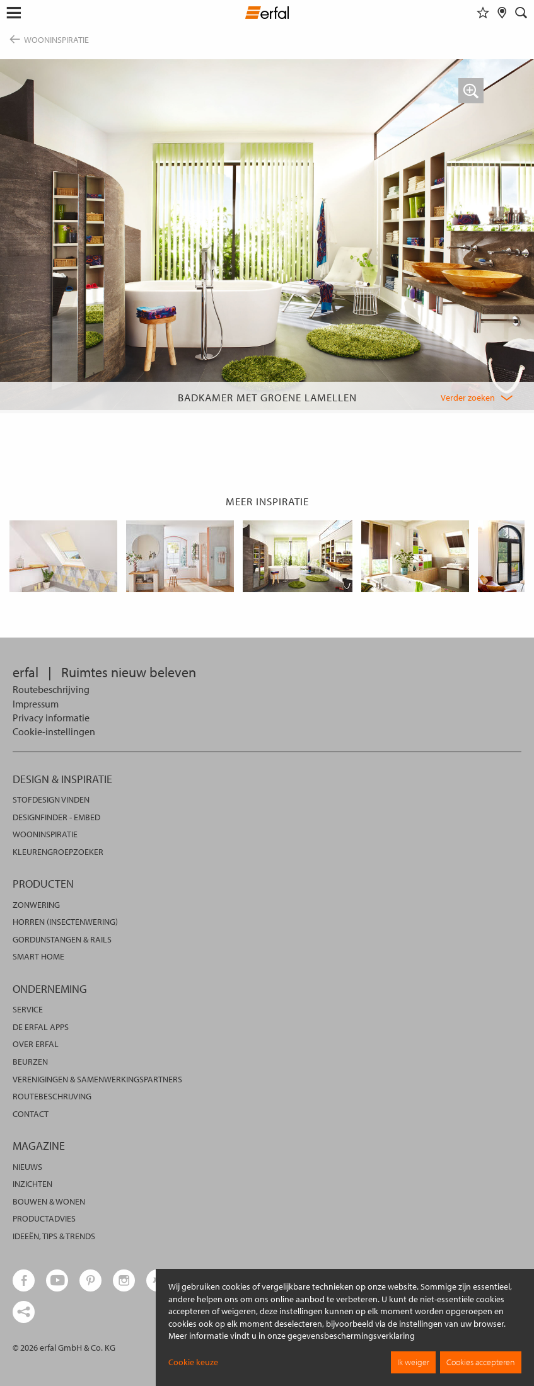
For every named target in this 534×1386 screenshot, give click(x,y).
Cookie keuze (193, 1362)
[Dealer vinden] (502, 12)
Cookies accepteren (480, 1362)
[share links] (24, 1312)
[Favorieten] (483, 12)
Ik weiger (413, 1362)
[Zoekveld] (521, 12)
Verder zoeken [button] (468, 397)
